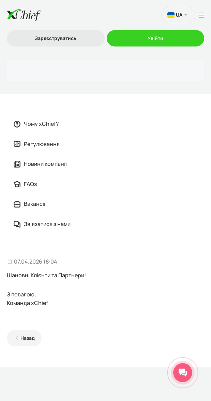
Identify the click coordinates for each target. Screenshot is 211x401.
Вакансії (29, 204)
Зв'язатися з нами (42, 224)
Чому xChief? (36, 124)
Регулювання (37, 144)
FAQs (25, 184)
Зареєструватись (55, 38)
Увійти (155, 38)
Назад (27, 338)
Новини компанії (40, 164)
